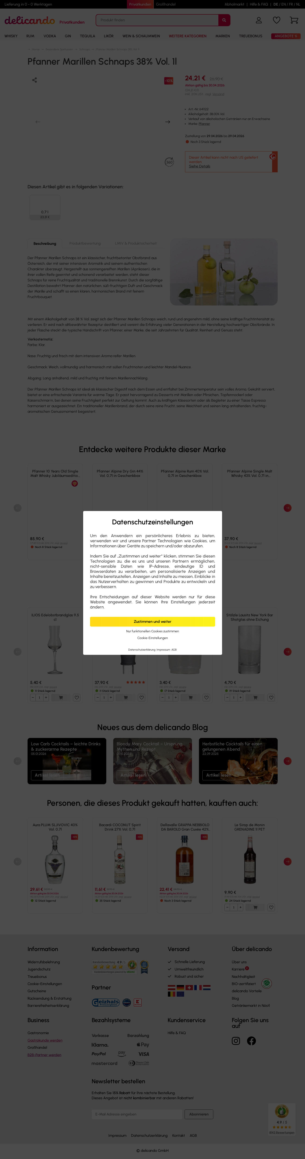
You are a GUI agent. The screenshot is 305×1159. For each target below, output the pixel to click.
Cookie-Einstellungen (152, 638)
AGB (174, 649)
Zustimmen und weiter (152, 621)
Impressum (164, 649)
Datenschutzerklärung (142, 649)
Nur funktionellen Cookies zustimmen (152, 631)
